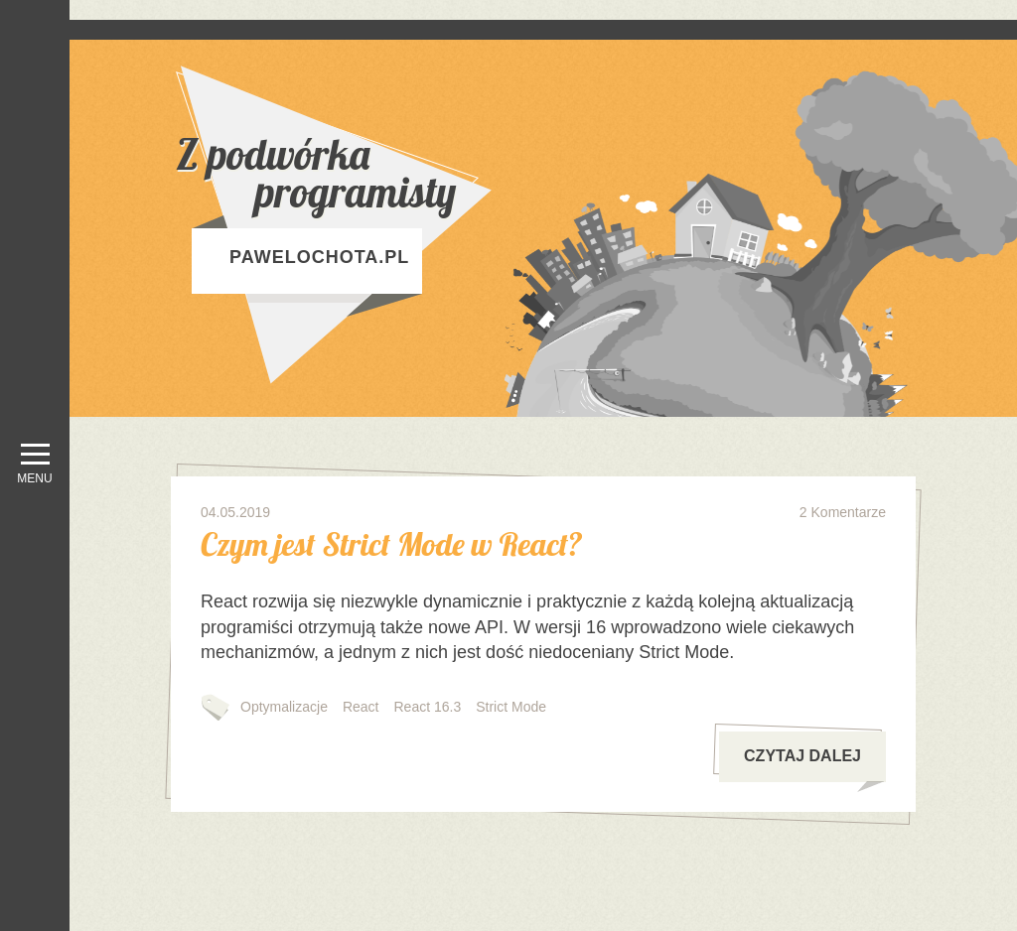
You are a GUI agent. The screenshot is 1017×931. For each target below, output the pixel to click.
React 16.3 (428, 707)
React (361, 707)
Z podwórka (384, 173)
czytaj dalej (814, 764)
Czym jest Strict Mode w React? (391, 544)
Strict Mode (511, 707)
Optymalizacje (284, 707)
